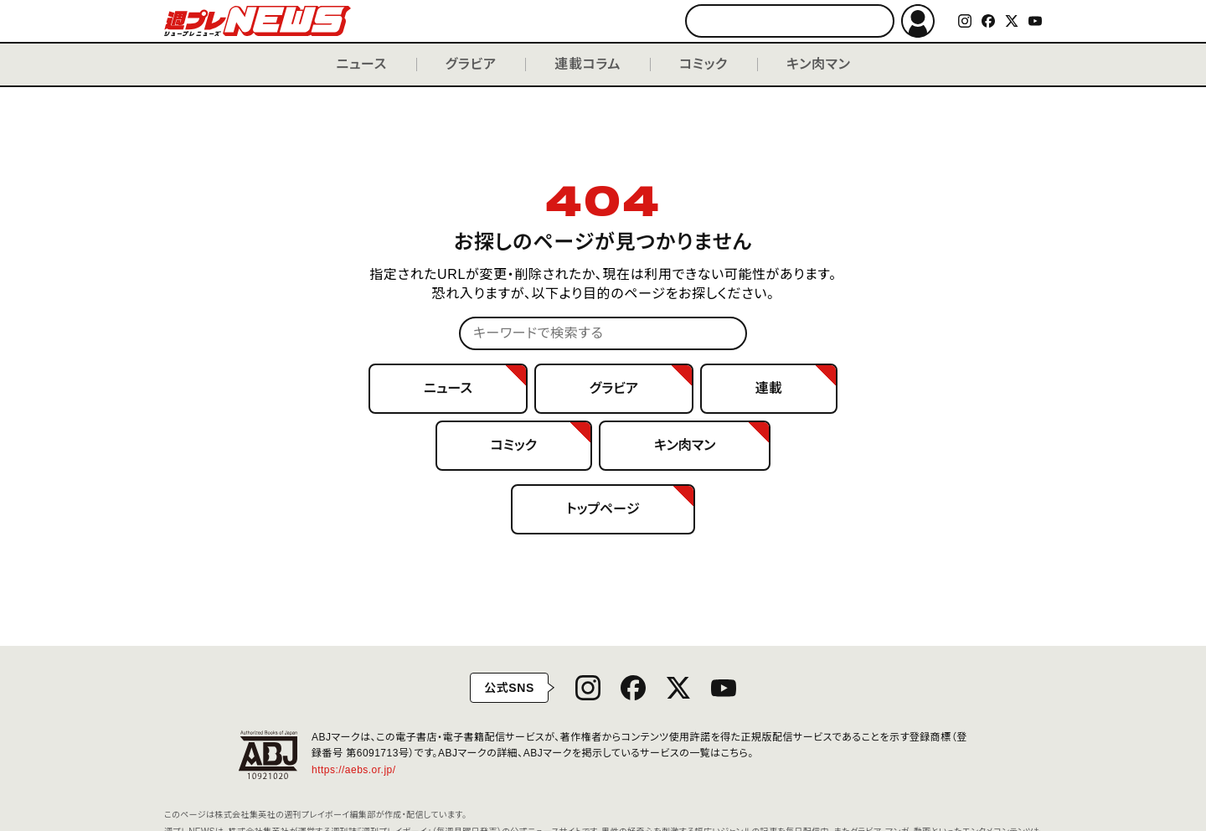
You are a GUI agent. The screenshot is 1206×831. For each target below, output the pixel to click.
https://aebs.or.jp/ (360, 770)
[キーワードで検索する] (789, 21)
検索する (874, 21)
